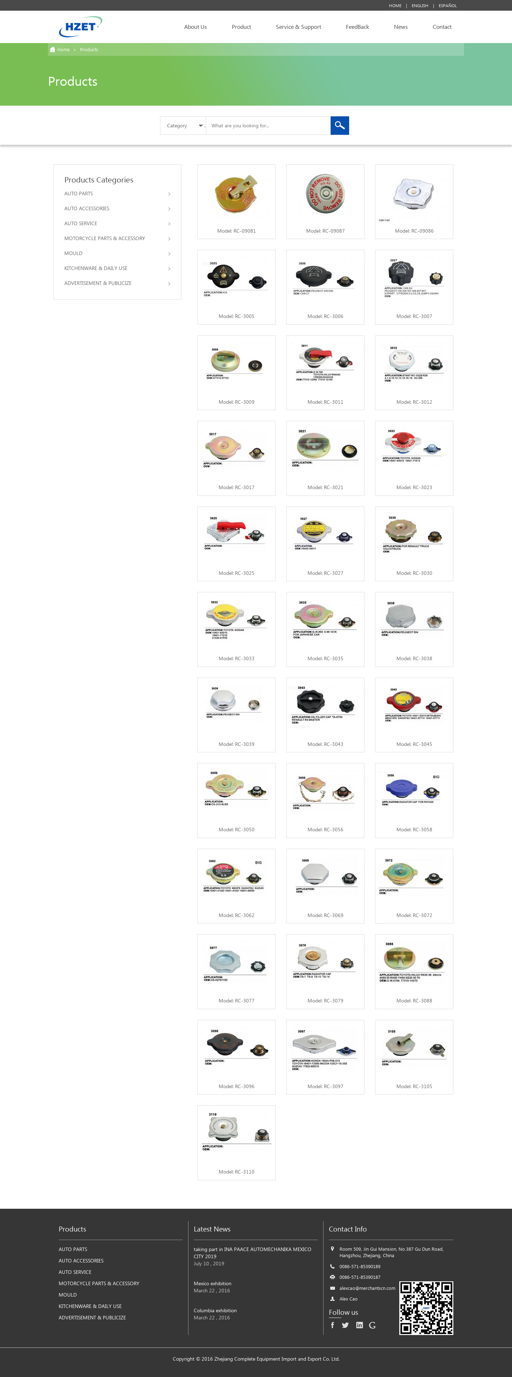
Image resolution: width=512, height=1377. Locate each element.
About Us (195, 26)
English (420, 5)
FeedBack (357, 26)
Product (241, 26)
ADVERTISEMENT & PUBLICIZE (117, 283)
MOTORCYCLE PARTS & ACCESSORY (117, 238)
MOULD (117, 253)
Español (448, 5)
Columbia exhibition (215, 1310)
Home (395, 5)
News (401, 26)
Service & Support (298, 26)
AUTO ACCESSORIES (117, 208)
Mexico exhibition (212, 1283)
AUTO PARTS (117, 193)
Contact (442, 26)
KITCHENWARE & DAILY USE (117, 268)
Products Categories (98, 179)
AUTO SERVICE (117, 223)
